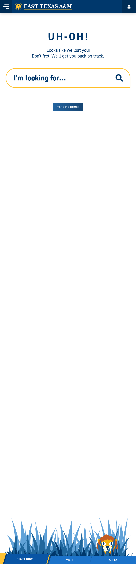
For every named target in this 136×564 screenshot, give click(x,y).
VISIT (69, 560)
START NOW (25, 559)
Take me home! (68, 107)
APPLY (113, 560)
